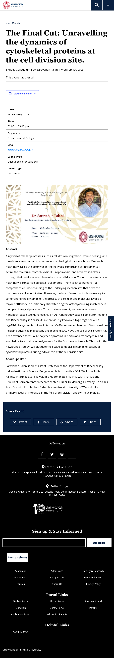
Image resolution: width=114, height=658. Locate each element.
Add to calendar (23, 93)
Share (44, 422)
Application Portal (20, 614)
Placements (20, 577)
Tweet (20, 422)
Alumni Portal (57, 601)
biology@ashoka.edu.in (20, 149)
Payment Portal (93, 601)
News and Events (93, 577)
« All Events (13, 23)
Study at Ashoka (110, 328)
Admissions (57, 571)
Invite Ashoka (17, 557)
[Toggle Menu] (108, 5)
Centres (20, 584)
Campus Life (57, 577)
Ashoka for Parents (57, 614)
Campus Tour (20, 631)
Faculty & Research (93, 571)
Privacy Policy (93, 584)
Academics (20, 571)
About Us (57, 584)
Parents (93, 607)
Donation (21, 607)
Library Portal (57, 607)
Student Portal (20, 601)
